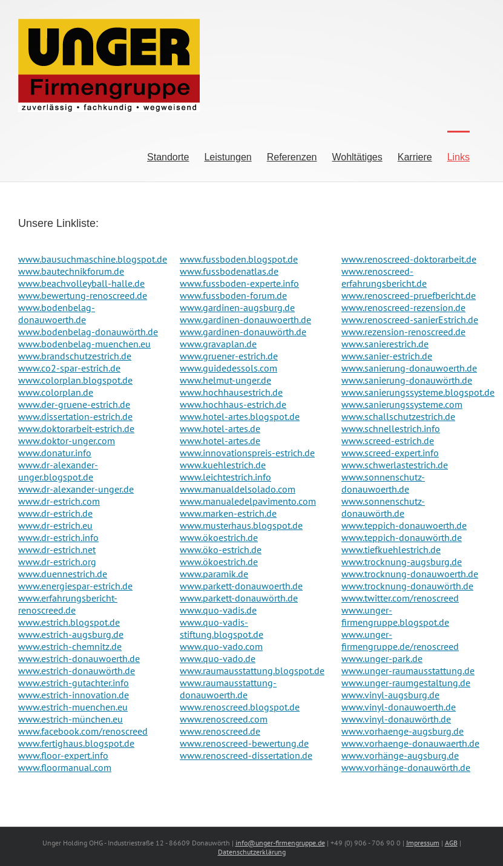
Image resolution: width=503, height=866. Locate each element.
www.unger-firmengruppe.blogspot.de (395, 616)
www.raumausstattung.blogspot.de (252, 670)
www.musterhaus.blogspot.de (241, 525)
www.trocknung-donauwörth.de (407, 586)
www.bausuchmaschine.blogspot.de (92, 259)
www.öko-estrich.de (220, 549)
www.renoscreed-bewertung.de (244, 743)
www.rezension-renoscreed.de (403, 332)
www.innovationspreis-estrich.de (247, 453)
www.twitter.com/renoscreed (400, 598)
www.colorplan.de (55, 392)
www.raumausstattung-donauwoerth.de (228, 689)
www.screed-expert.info (390, 453)
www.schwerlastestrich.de (394, 465)
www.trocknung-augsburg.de (401, 562)
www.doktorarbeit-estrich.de (76, 428)
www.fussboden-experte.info (239, 283)
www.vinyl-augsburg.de (390, 695)
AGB (451, 842)
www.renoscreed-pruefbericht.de (408, 295)
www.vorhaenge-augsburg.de (402, 731)
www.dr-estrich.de (55, 513)
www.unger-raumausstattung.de (408, 670)
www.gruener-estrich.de (229, 356)
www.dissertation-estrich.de (75, 416)
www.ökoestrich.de (219, 537)
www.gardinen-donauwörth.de (243, 332)
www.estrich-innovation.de (73, 695)
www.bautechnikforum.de (71, 271)
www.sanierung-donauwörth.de (406, 380)
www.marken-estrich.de (228, 513)
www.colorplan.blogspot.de (75, 380)
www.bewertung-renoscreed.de (82, 295)
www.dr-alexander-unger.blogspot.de (58, 471)
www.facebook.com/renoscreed (83, 731)
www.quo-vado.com (221, 646)
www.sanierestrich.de (385, 344)
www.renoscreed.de (220, 731)
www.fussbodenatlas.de (229, 271)
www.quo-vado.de (217, 658)
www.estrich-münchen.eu (70, 719)
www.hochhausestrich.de (231, 392)
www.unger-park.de (381, 658)
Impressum (422, 842)
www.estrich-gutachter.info (73, 683)
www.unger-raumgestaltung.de (405, 683)
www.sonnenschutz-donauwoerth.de (383, 483)
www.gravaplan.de (218, 344)
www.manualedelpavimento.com (248, 501)
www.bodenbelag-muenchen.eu (84, 344)
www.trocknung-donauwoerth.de (409, 574)
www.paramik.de (214, 574)
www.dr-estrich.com (59, 501)
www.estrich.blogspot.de (69, 622)
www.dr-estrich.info (58, 537)
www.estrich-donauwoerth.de (79, 658)
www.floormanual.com (64, 767)
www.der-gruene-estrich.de (74, 404)
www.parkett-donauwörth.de (239, 598)
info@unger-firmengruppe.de (280, 842)
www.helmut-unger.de (225, 380)
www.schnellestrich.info (390, 428)
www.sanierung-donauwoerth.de (409, 368)
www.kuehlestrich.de (223, 465)
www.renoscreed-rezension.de (403, 307)
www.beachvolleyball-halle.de (81, 283)
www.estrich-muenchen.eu (73, 707)
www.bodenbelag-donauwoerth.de (56, 313)
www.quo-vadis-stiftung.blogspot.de (221, 628)
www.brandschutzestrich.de (74, 356)
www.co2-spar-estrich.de (69, 368)
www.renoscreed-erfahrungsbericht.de (384, 277)
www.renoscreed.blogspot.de (240, 707)
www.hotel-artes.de (220, 428)
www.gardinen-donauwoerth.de (245, 319)
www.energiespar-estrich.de (75, 586)
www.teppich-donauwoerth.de (404, 525)
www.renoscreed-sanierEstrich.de (409, 319)
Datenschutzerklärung (252, 851)
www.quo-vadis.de (218, 610)
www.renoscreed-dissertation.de (246, 755)
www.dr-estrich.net (57, 549)
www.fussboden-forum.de (233, 295)
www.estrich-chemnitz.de (70, 646)
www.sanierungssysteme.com (401, 404)
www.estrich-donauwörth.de (76, 670)
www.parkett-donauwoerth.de (241, 586)
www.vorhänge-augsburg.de (400, 755)
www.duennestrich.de (62, 574)
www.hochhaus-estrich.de (233, 404)
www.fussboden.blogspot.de (239, 259)
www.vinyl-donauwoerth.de (398, 707)
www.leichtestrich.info (225, 477)
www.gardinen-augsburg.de (237, 307)
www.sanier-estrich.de (386, 356)
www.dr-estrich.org (57, 562)
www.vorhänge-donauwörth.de (405, 767)
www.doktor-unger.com (66, 441)
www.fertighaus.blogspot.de (76, 743)
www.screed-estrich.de (387, 441)
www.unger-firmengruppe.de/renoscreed (400, 640)
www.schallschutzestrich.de (398, 416)
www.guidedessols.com (228, 368)
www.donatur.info (54, 453)
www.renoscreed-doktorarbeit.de (408, 259)
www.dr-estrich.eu (55, 525)
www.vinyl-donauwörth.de (396, 719)
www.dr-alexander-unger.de (76, 489)
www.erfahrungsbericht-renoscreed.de (67, 604)
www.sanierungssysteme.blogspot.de (418, 392)
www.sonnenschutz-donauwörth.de (383, 507)
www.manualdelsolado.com (237, 489)
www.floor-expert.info (63, 755)
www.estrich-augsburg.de (70, 634)
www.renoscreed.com (224, 719)
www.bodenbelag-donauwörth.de (88, 332)
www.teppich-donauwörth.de (401, 537)
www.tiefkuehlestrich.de (391, 549)
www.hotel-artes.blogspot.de (240, 416)
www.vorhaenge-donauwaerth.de (410, 743)
